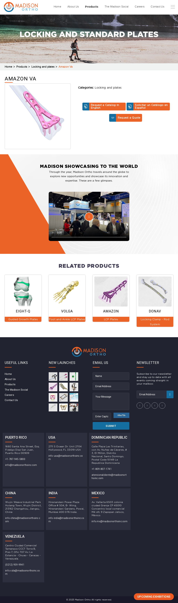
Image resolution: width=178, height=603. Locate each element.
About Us (61, 18)
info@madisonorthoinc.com (21, 465)
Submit (111, 426)
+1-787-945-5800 (15, 459)
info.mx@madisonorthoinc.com (109, 521)
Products (82, 17)
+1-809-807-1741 (102, 469)
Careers (136, 18)
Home (44, 18)
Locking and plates (43, 66)
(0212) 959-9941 (14, 564)
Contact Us (156, 18)
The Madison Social (110, 18)
